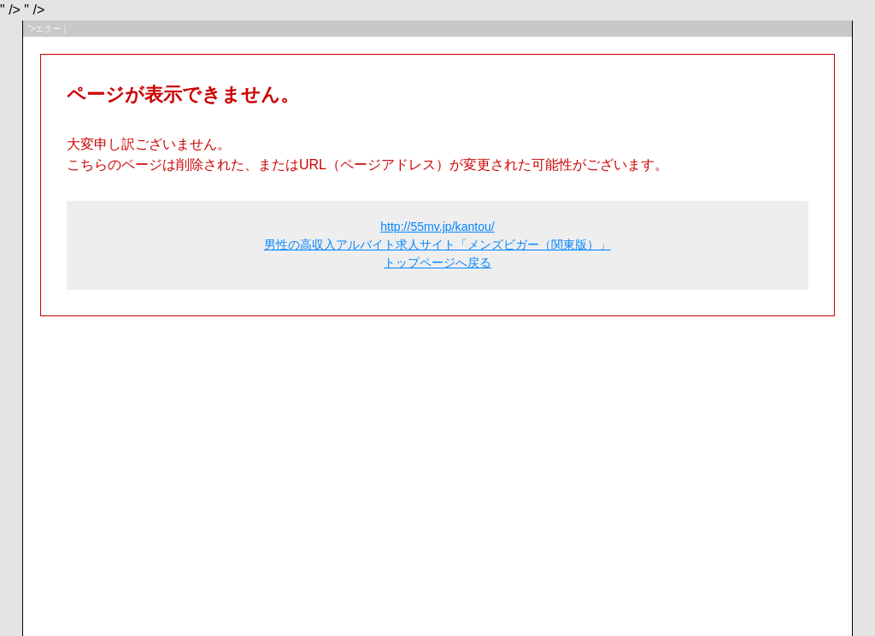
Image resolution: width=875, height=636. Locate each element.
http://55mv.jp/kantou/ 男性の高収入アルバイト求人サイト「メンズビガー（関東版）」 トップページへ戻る (437, 244)
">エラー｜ (48, 28)
